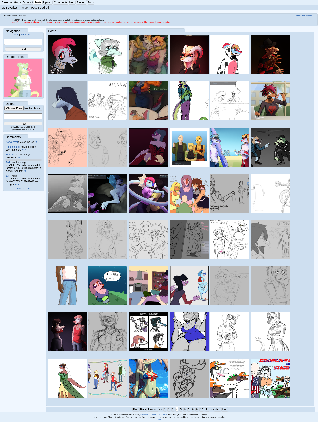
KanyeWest (12, 142)
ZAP (8, 162)
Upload (47, 2)
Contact (159, 419)
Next (30, 34)
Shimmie (144, 415)
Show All (310, 15)
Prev (15, 34)
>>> (37, 142)
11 (207, 409)
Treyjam (10, 154)
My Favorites (9, 7)
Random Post (28, 7)
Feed (41, 7)
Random (153, 409)
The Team (162, 415)
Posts (37, 2)
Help (72, 2)
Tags (91, 2)
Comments (61, 2)
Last (224, 409)
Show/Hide (300, 15)
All (48, 7)
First (135, 409)
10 (201, 409)
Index (23, 34)
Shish (153, 415)
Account (27, 2)
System (81, 2)
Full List (21, 188)
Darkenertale (13, 146)
